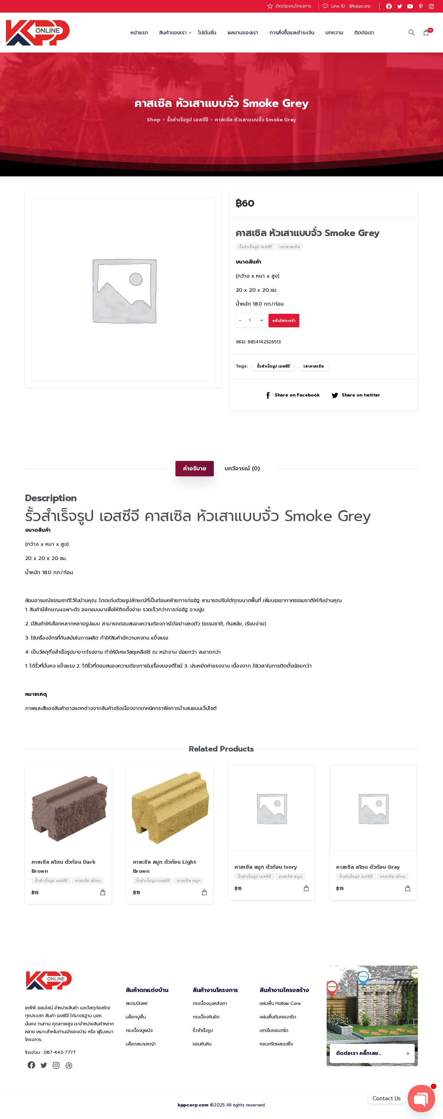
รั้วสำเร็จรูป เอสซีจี (187, 120)
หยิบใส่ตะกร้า (284, 321)
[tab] (194, 468)
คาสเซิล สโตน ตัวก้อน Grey (368, 867)
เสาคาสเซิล (313, 366)
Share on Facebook (292, 395)
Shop (153, 120)
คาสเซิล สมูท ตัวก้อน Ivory (266, 867)
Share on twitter (355, 395)
